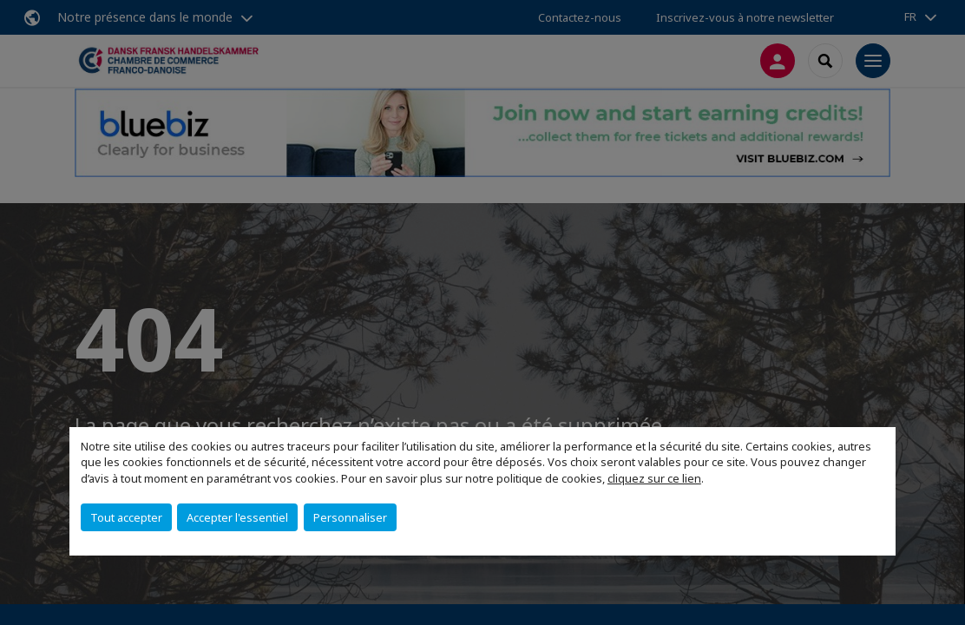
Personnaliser (350, 517)
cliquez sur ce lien (654, 478)
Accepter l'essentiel (237, 517)
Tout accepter (126, 517)
